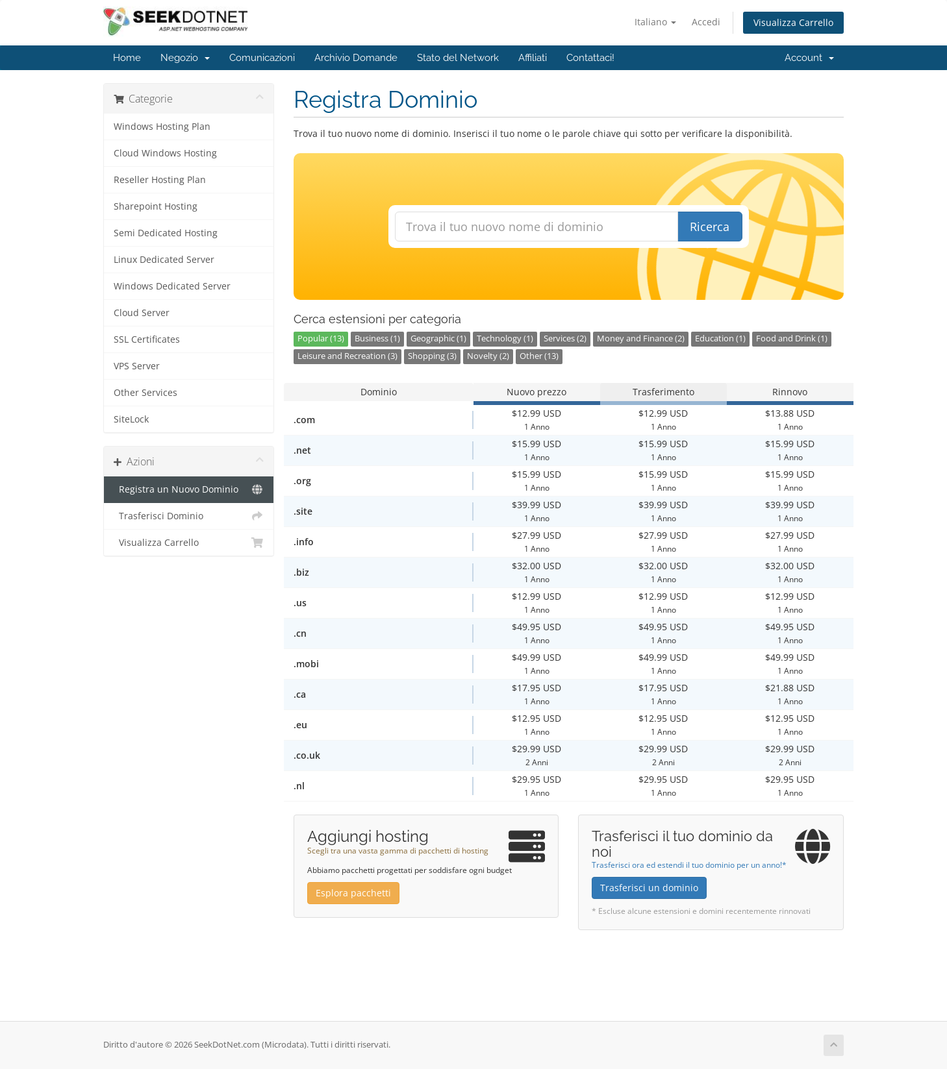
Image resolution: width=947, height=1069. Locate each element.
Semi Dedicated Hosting (166, 233)
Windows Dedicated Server (172, 286)
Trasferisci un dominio (649, 887)
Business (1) (377, 338)
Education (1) (720, 338)
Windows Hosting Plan (162, 126)
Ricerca (709, 226)
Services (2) (565, 338)
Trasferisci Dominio (189, 516)
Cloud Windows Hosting (165, 153)
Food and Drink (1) (791, 338)
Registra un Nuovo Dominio (189, 489)
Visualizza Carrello (793, 22)
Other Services (145, 393)
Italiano (655, 22)
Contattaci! (590, 58)
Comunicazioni (262, 58)
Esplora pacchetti (353, 893)
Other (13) (539, 356)
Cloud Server (142, 313)
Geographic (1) (438, 338)
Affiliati (532, 58)
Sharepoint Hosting (155, 206)
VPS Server (137, 366)
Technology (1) (505, 338)
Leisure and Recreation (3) (347, 356)
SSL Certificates (147, 339)
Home (127, 58)
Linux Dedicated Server (164, 259)
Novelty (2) (488, 356)
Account (809, 58)
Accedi (706, 22)
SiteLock (131, 419)
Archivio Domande (356, 58)
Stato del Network (458, 58)
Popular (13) (320, 338)
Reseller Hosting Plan (160, 180)
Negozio (185, 58)
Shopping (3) (432, 356)
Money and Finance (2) (641, 338)
